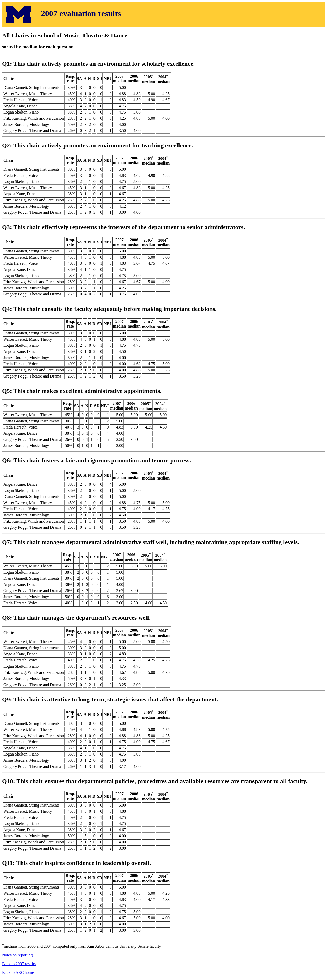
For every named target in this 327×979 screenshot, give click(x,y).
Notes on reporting (17, 955)
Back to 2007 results (19, 964)
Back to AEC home (18, 972)
